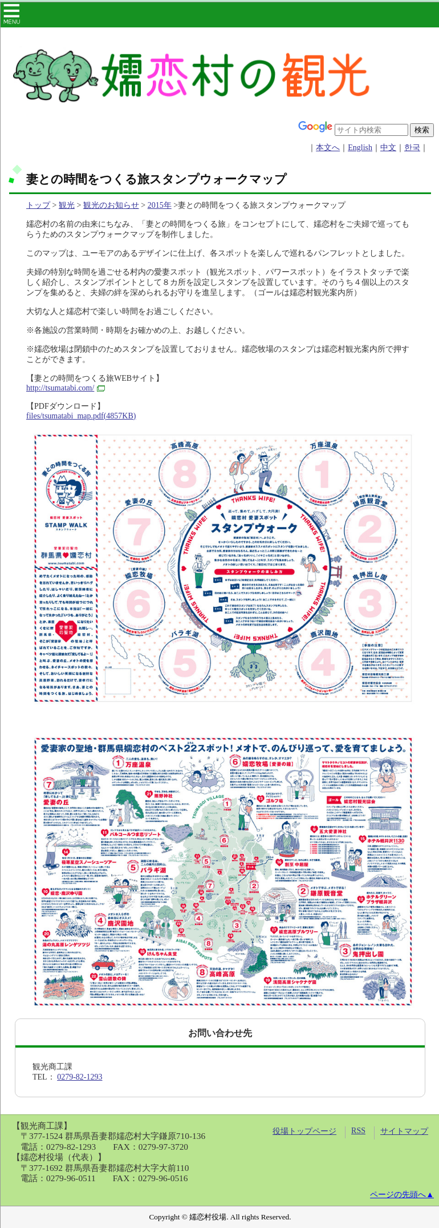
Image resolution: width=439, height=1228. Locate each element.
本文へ (328, 147)
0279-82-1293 (79, 1077)
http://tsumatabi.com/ (65, 388)
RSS (358, 1130)
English (360, 147)
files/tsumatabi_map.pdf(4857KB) (81, 416)
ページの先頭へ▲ (402, 1194)
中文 (388, 147)
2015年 (160, 205)
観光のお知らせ (111, 205)
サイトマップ (404, 1131)
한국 (412, 147)
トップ (38, 205)
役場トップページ (304, 1131)
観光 (67, 205)
